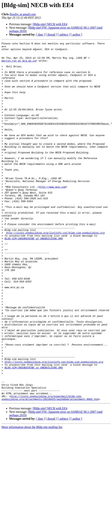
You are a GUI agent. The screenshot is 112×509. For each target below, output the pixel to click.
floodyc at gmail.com (23, 14)
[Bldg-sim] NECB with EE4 (50, 24)
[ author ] (76, 34)
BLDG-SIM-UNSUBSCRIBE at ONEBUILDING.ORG (34, 278)
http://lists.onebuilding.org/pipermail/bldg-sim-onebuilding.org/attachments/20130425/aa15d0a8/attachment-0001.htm (50, 469)
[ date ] (40, 34)
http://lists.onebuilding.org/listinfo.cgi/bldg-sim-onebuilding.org (55, 271)
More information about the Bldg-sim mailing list (32, 498)
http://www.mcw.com (52, 216)
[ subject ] (64, 34)
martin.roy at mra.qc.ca (19, 64)
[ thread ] (51, 34)
